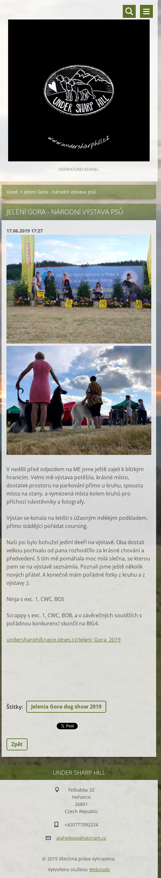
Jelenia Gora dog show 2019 (66, 706)
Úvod (11, 192)
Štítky (14, 706)
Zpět (17, 744)
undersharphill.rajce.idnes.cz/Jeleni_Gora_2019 (63, 639)
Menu (146, 11)
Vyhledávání (129, 11)
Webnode (99, 869)
